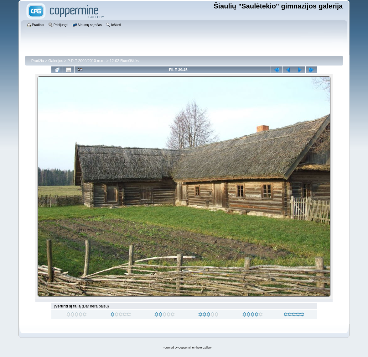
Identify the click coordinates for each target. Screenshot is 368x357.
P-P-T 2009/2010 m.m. (86, 61)
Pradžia (37, 61)
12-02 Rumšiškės (124, 61)
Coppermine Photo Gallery (194, 347)
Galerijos (55, 61)
